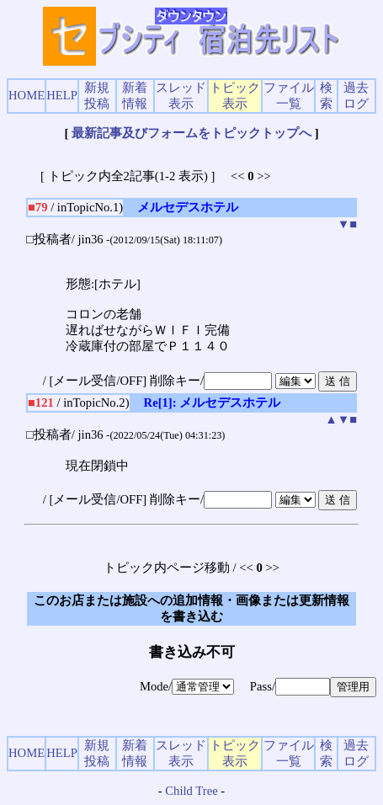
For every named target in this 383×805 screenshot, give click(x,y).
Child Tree (191, 790)
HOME (26, 95)
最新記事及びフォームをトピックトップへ (191, 133)
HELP (61, 95)
